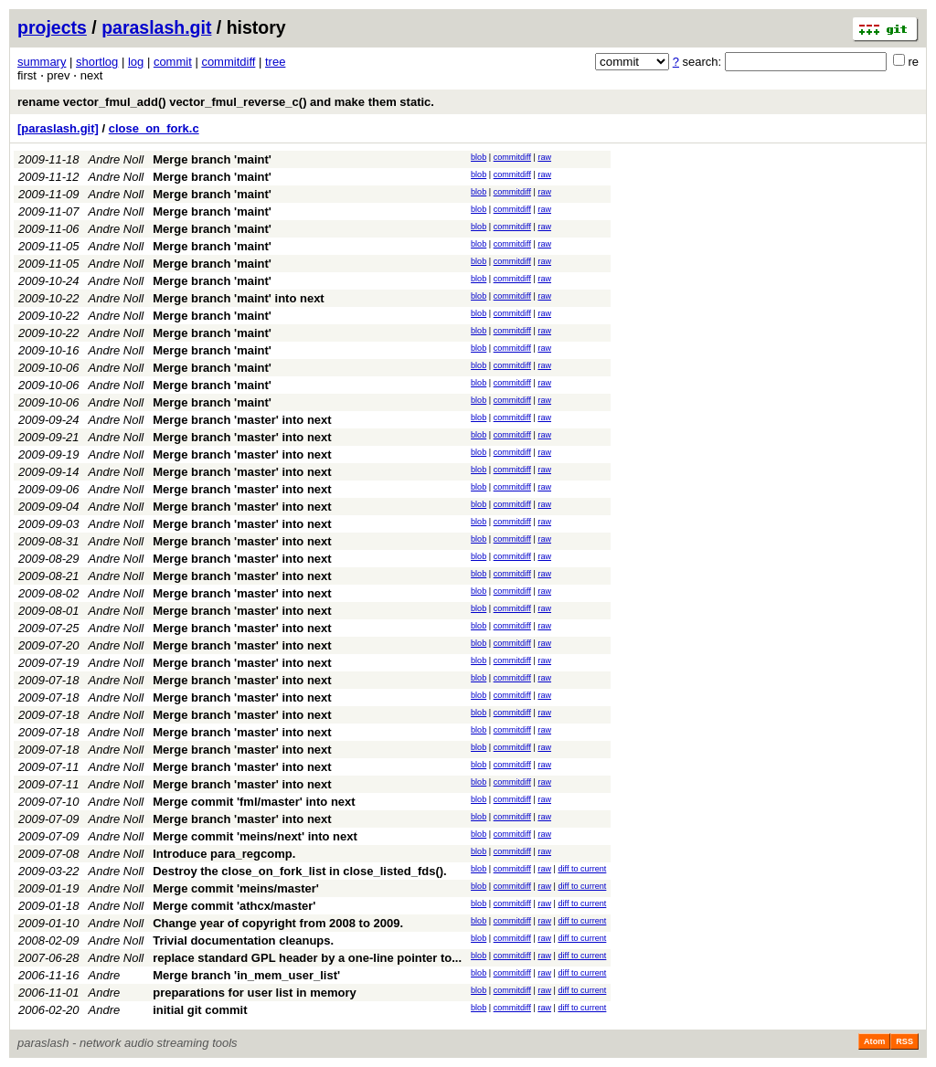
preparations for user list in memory (254, 992)
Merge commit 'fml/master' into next (254, 801)
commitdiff (228, 62)
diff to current (582, 868)
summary (41, 62)
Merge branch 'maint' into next (238, 298)
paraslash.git (156, 27)
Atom (874, 1041)
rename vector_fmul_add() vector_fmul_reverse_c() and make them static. (225, 102)
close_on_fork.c (154, 128)
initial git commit (200, 1010)
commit (173, 62)
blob (478, 157)
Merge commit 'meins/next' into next (255, 836)
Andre (105, 975)
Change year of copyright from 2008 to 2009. (278, 923)
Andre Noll (116, 159)
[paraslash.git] (58, 128)
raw (544, 157)
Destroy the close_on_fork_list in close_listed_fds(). (300, 871)
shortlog (97, 62)
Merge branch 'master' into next (242, 420)
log (136, 62)
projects (52, 27)
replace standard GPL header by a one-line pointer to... (307, 958)
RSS (904, 1041)
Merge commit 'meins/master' (236, 888)
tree (275, 62)
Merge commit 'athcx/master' (234, 906)
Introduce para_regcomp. (224, 854)
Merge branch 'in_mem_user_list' (246, 975)
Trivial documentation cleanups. (243, 940)
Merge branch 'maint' (212, 159)
